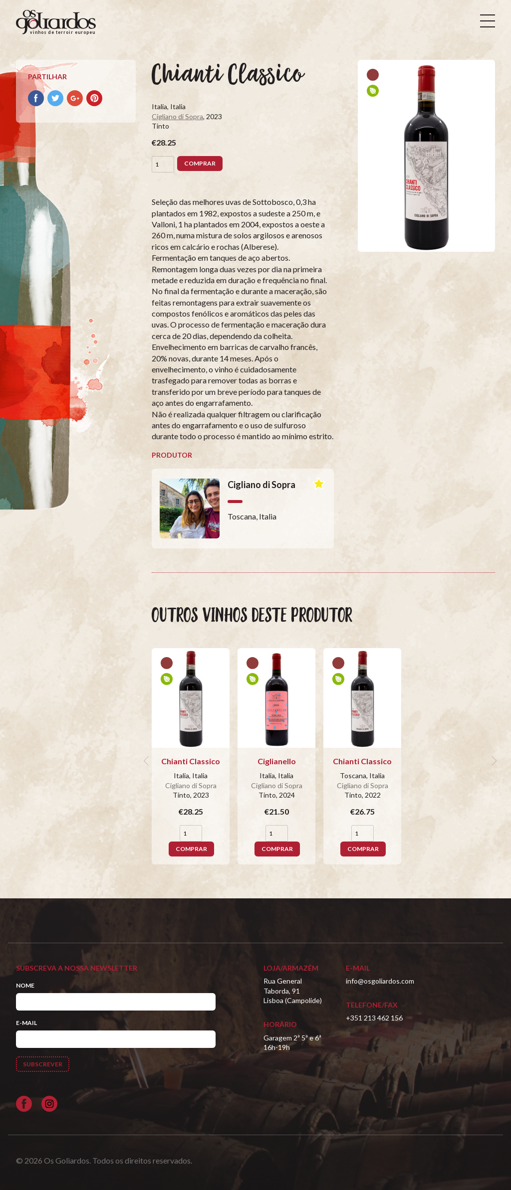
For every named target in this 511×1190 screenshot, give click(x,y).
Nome (25, 985)
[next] (493, 761)
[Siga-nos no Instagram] (49, 1104)
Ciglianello (276, 761)
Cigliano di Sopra (177, 116)
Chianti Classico (190, 761)
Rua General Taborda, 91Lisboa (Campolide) (292, 991)
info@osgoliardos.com (380, 981)
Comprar (200, 163)
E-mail (26, 1022)
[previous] (148, 761)
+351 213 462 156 (374, 1018)
